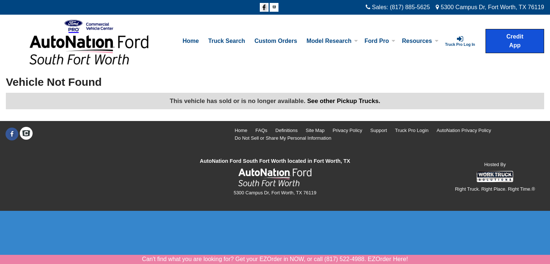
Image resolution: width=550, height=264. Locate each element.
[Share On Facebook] (264, 8)
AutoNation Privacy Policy (463, 130)
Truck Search (226, 41)
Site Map (315, 130)
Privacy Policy (347, 130)
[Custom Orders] (276, 41)
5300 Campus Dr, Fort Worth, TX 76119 (490, 7)
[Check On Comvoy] (274, 8)
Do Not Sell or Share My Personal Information (283, 138)
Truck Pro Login (411, 130)
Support (378, 130)
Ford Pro (380, 41)
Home (190, 41)
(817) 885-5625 (410, 7)
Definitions (287, 130)
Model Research (332, 41)
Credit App (514, 40)
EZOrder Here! (388, 259)
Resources (420, 41)
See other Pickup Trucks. (343, 101)
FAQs (261, 130)
